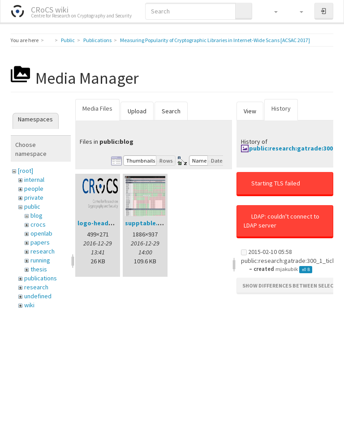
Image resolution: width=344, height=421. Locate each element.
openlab (41, 233)
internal (34, 180)
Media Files (97, 108)
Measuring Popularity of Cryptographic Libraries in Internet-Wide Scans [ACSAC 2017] (215, 40)
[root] (25, 171)
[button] (271, 11)
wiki (29, 305)
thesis (38, 269)
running (40, 260)
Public (68, 40)
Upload (137, 111)
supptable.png (147, 223)
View (250, 111)
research (42, 251)
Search (171, 111)
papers (40, 242)
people (33, 189)
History (281, 108)
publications (40, 278)
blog (36, 215)
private (33, 197)
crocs (38, 224)
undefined (38, 296)
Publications (97, 40)
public (32, 206)
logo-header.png (102, 223)
